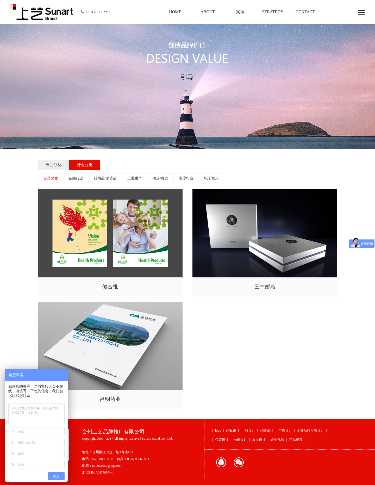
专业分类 (53, 165)
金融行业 (75, 178)
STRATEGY (273, 12)
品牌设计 (266, 430)
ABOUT (208, 12)
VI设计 (250, 430)
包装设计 (222, 440)
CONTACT (305, 12)
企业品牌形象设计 (310, 430)
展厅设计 (259, 440)
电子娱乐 (211, 178)
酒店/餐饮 (160, 178)
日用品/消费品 (105, 178)
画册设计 (240, 440)
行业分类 (84, 165)
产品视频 (296, 440)
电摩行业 (186, 178)
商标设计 (233, 430)
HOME (175, 12)
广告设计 (285, 430)
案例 (240, 12)
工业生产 (134, 178)
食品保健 (50, 178)
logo (218, 430)
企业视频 (277, 440)
